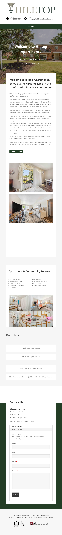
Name (14, 443)
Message (15, 471)
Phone (14, 461)
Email (14, 452)
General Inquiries (17, 426)
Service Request (17, 429)
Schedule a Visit (16, 152)
